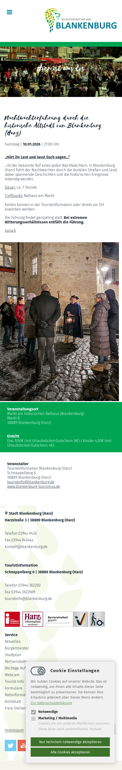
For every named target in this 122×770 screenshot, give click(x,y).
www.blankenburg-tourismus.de (33, 486)
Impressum (14, 730)
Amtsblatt (13, 701)
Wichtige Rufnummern (23, 668)
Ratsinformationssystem (25, 695)
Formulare (13, 688)
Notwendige (44, 712)
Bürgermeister (17, 648)
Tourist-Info (14, 681)
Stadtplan (13, 655)
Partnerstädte (16, 661)
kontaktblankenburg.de (26, 546)
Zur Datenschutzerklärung (51, 703)
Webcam (12, 675)
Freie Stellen (15, 708)
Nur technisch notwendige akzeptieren (70, 742)
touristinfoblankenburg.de (30, 482)
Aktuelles (12, 641)
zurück (10, 230)
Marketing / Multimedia (54, 718)
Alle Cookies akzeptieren (70, 752)
